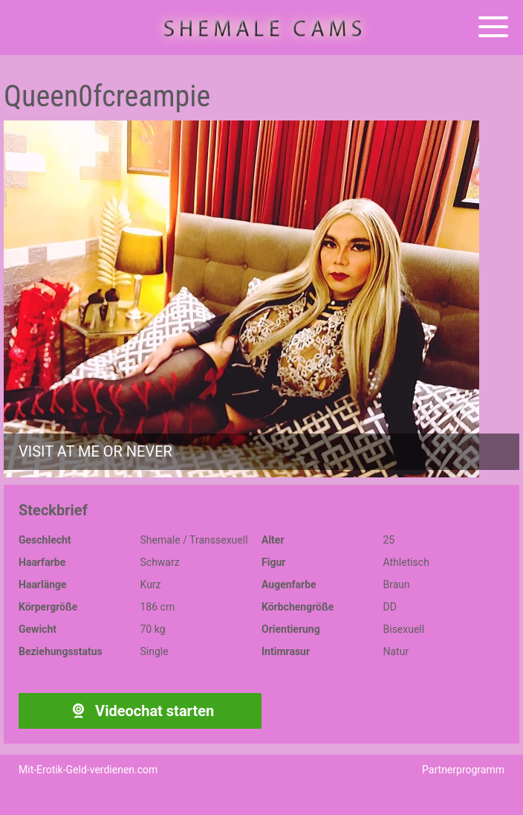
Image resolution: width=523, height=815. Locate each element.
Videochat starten (140, 711)
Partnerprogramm (463, 770)
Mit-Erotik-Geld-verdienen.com (88, 770)
